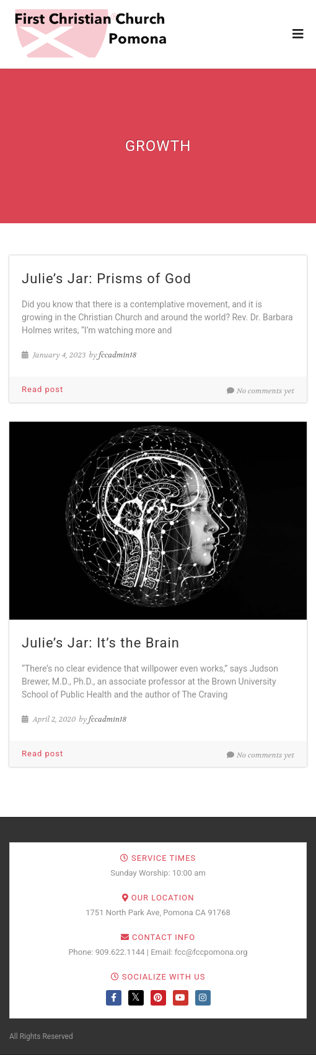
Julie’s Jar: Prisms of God (106, 278)
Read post (42, 389)
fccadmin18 (117, 355)
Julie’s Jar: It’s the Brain (101, 643)
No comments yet (260, 391)
